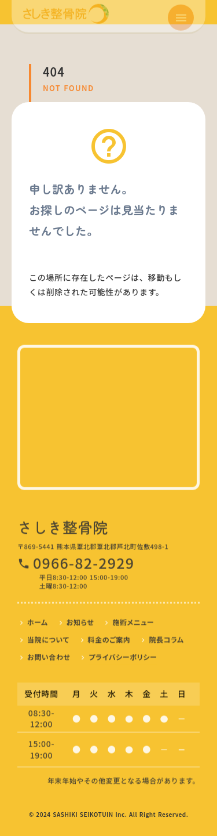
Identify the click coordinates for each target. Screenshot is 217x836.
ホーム (37, 620)
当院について (48, 637)
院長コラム (166, 637)
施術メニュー (133, 620)
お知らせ (80, 620)
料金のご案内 (109, 637)
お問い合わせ (48, 655)
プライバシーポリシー (123, 655)
